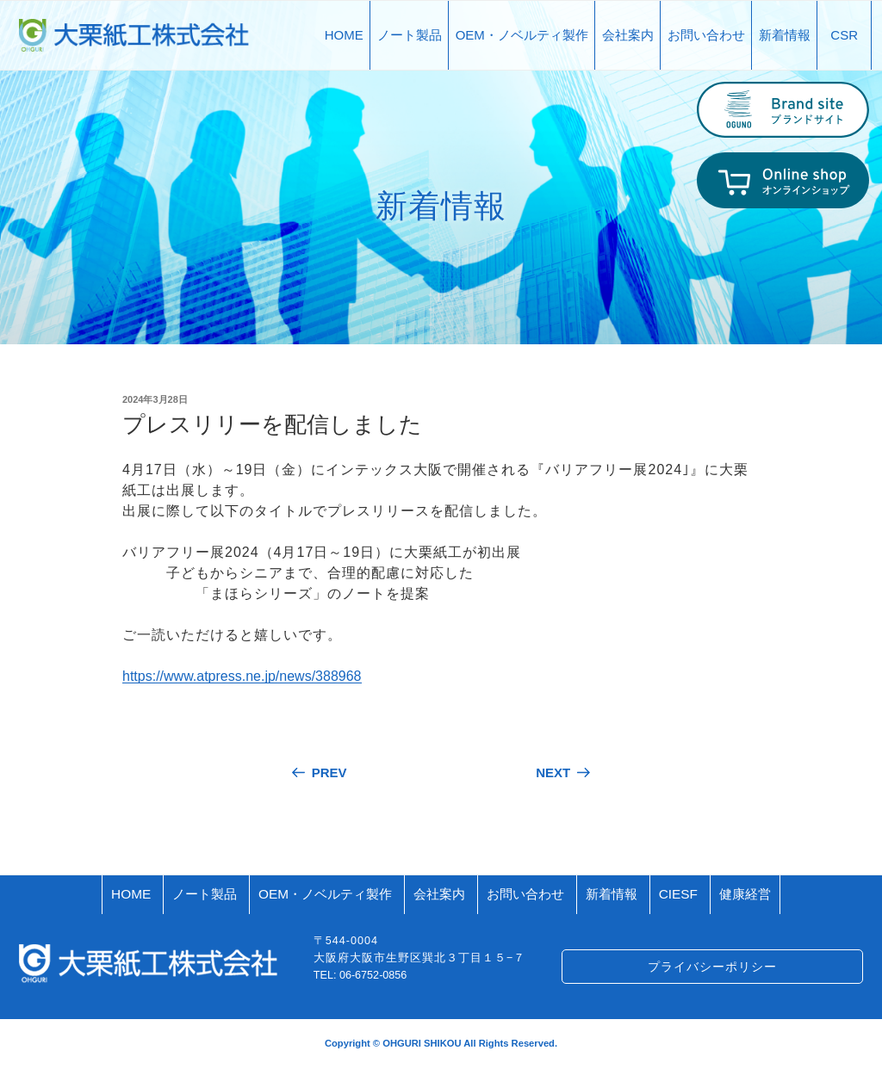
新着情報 (785, 35)
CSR (844, 35)
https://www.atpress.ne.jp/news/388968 (242, 676)
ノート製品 (409, 35)
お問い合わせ (706, 35)
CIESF (678, 894)
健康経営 (745, 894)
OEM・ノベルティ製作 (522, 35)
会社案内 (628, 35)
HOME (344, 35)
